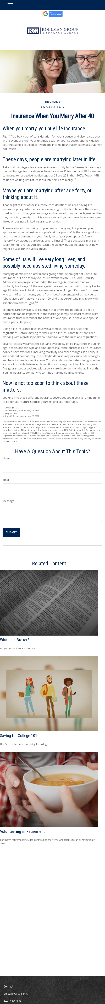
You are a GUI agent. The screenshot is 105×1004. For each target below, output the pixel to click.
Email (6, 480)
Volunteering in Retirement (22, 831)
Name (6, 458)
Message (8, 501)
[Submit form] (11, 532)
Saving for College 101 (18, 735)
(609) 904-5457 (19, 993)
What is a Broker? (14, 639)
